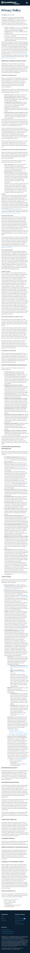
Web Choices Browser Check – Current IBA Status (19, 667)
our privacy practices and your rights (18, 53)
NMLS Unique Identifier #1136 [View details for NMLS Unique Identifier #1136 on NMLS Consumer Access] (14, 939)
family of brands (8, 460)
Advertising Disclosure (5, 929)
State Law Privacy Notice (19, 920)
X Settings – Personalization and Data (18, 734)
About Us (3, 918)
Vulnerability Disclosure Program (7, 931)
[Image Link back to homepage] (11, 3)
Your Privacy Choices (20, 918)
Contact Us (3, 920)
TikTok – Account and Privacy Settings (19, 733)
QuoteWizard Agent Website (7, 933)
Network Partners (19, 467)
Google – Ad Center (14, 730)
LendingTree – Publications (20, 596)
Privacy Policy (17, 916)
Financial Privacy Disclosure (9, 58)
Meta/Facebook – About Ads (16, 731)
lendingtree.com (18, 27)
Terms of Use (17, 922)
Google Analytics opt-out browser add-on (10, 213)
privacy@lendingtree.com (19, 759)
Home (2, 916)
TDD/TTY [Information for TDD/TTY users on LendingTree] (4, 939)
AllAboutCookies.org (7, 247)
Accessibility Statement (19, 923)
